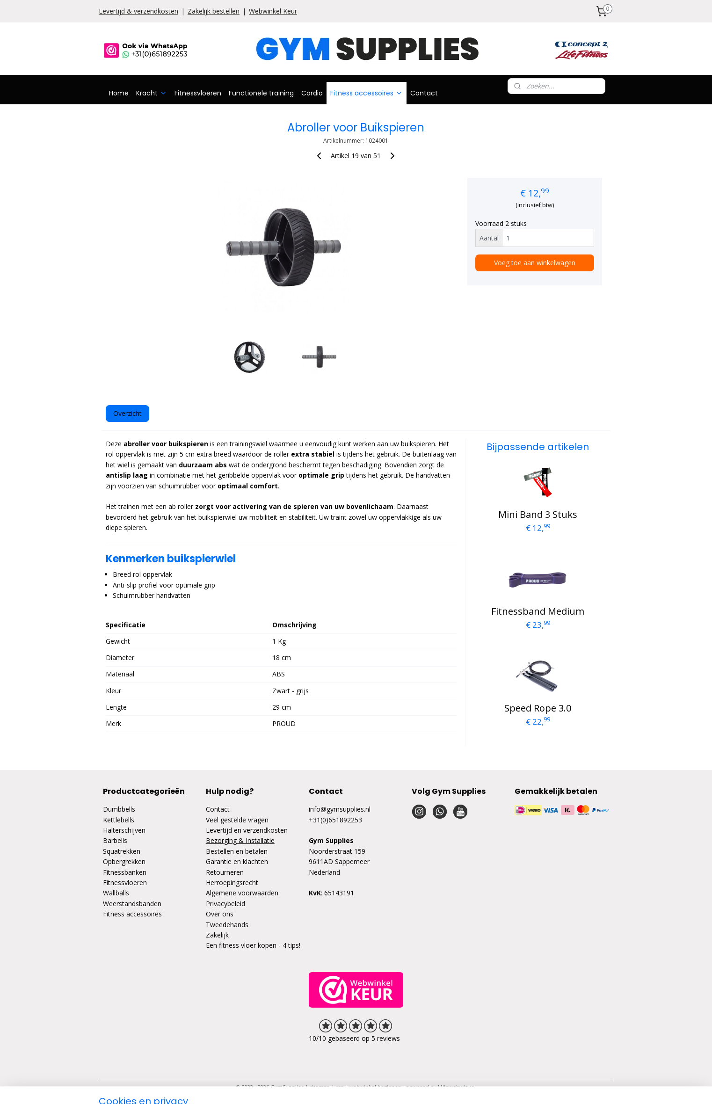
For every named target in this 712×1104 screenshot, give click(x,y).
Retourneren (225, 872)
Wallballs (116, 892)
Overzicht (127, 413)
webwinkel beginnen (375, 1086)
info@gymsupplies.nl (340, 809)
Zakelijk (217, 934)
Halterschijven (124, 830)
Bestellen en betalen (237, 851)
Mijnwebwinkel (457, 1086)
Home (119, 93)
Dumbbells (119, 809)
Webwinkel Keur (273, 11)
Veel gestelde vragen (237, 819)
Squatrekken (121, 851)
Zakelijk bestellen (214, 11)
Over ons (219, 913)
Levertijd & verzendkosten (138, 11)
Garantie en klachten (237, 861)
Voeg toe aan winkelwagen (534, 262)
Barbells (115, 840)
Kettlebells (118, 819)
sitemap (320, 1086)
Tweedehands (227, 924)
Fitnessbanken (124, 872)
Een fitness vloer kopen (241, 945)
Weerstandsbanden (132, 903)
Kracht (151, 93)
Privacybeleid (225, 903)
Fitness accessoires (366, 93)
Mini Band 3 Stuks (537, 514)
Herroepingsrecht (232, 882)
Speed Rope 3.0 (537, 708)
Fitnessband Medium (537, 611)
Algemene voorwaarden (242, 892)
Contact (424, 93)
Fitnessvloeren (197, 93)
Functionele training (261, 93)
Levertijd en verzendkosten (247, 830)
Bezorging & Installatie (240, 840)
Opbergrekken (124, 861)
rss (339, 1086)
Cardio (312, 93)
